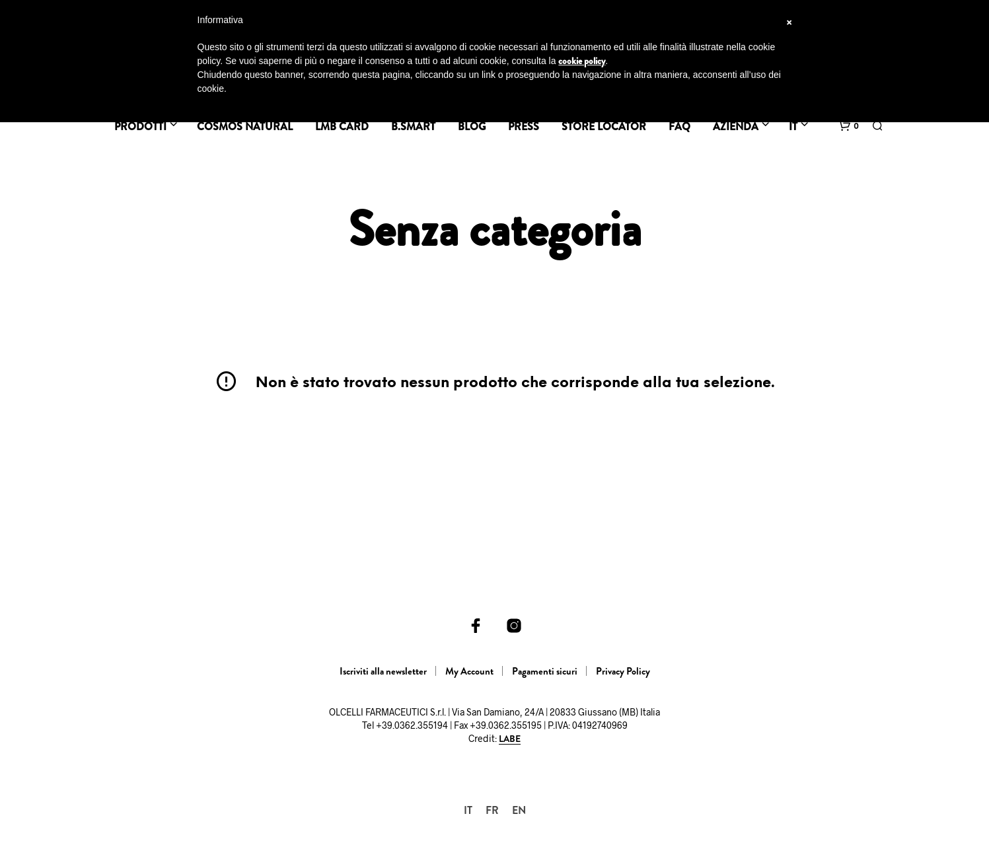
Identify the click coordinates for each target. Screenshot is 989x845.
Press (523, 126)
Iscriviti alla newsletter (383, 671)
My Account (469, 671)
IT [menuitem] (468, 810)
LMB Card (342, 126)
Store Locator (604, 126)
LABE (510, 739)
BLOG (472, 126)
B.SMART (413, 126)
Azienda (735, 126)
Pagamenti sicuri (544, 671)
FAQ (679, 126)
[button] (848, 126)
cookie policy (581, 60)
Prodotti (140, 126)
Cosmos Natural (245, 126)
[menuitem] (468, 810)
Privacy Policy (623, 671)
